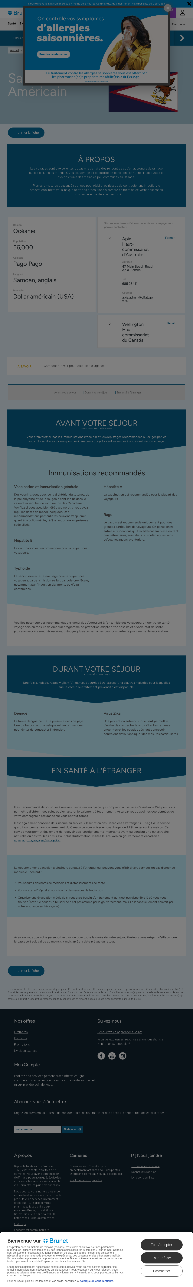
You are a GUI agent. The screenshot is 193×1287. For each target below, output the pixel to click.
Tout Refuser (161, 1258)
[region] (96, 1259)
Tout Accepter (161, 1245)
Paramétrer (161, 1271)
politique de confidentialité (96, 1280)
